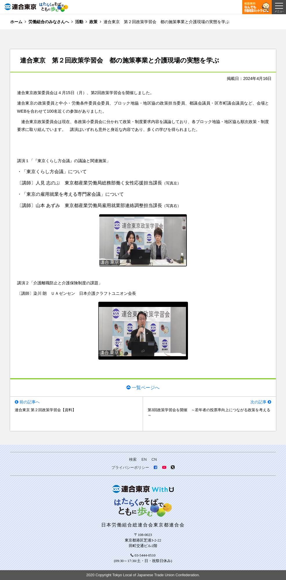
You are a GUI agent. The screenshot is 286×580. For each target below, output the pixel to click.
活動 (79, 21)
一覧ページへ (146, 387)
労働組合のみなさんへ (48, 21)
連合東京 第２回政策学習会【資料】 (45, 410)
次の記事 (258, 402)
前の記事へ (29, 402)
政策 (93, 21)
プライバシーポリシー (130, 467)
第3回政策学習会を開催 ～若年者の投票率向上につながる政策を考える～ (209, 412)
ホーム (16, 21)
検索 (133, 459)
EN (144, 459)
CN (154, 459)
